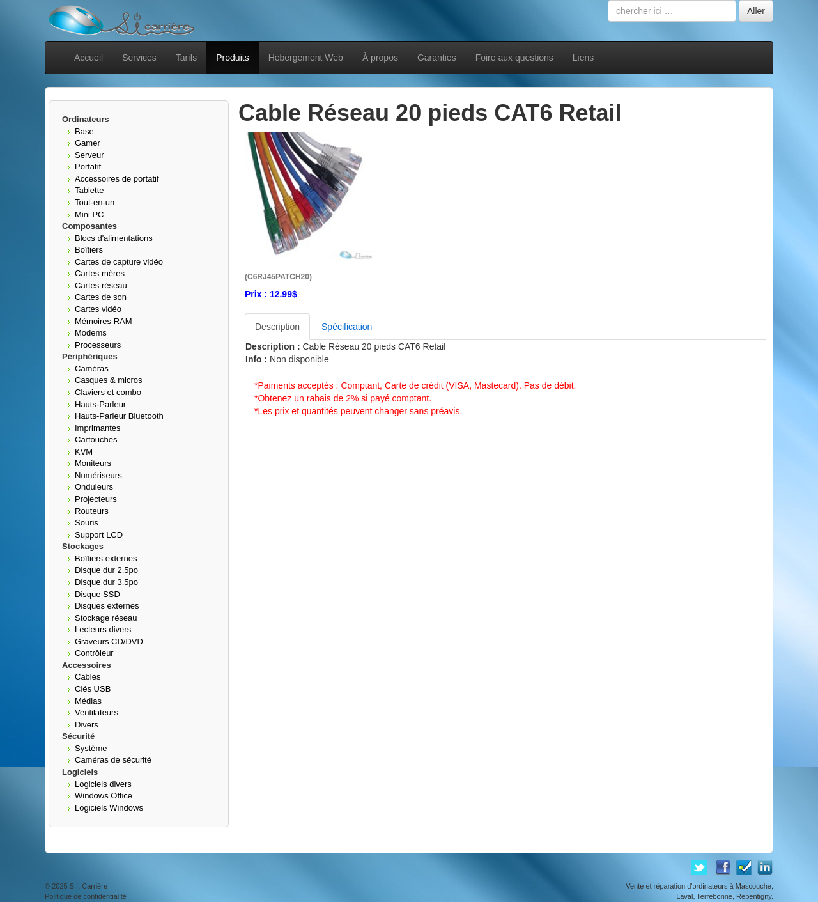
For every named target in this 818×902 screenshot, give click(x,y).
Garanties (436, 57)
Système (91, 748)
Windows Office (103, 795)
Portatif (88, 166)
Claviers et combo (108, 392)
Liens (583, 57)
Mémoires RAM (103, 321)
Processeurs (98, 345)
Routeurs (92, 511)
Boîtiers (89, 249)
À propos (380, 57)
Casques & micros (108, 380)
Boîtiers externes (106, 558)
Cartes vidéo (98, 309)
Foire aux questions (514, 57)
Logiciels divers (103, 784)
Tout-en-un (94, 202)
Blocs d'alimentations (114, 238)
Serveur (89, 155)
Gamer (87, 143)
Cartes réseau (101, 285)
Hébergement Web (305, 57)
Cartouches (96, 439)
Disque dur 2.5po (106, 570)
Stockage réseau (106, 618)
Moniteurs (93, 463)
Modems (91, 333)
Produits (232, 57)
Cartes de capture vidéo (119, 262)
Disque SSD (97, 594)
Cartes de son (101, 297)
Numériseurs (98, 475)
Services (139, 57)
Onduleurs (94, 487)
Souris (86, 522)
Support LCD (99, 535)
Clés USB (93, 689)
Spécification (346, 327)
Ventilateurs (96, 712)
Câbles (87, 676)
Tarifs (186, 57)
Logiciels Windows (109, 808)
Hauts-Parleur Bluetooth (119, 416)
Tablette (89, 190)
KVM (84, 451)
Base (84, 131)
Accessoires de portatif (117, 178)
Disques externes (107, 605)
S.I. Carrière (88, 886)
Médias (88, 701)
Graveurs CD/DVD (109, 641)
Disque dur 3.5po (106, 582)
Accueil (88, 57)
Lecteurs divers (103, 629)
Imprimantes (98, 428)
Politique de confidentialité (86, 896)
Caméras (92, 368)
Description (277, 327)
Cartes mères (100, 273)
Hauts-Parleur (100, 404)
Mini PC (89, 214)
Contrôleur (94, 653)
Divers (86, 724)
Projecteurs (96, 499)
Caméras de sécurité (113, 760)
